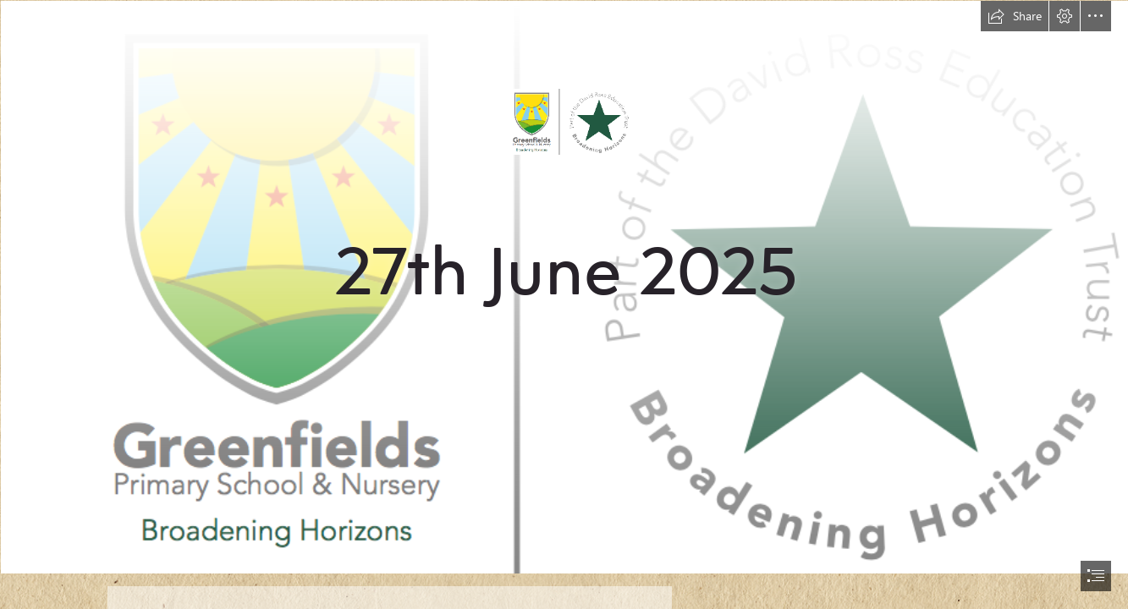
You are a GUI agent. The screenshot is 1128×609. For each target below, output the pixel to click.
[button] (1014, 16)
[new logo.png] (564, 286)
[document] (564, 304)
